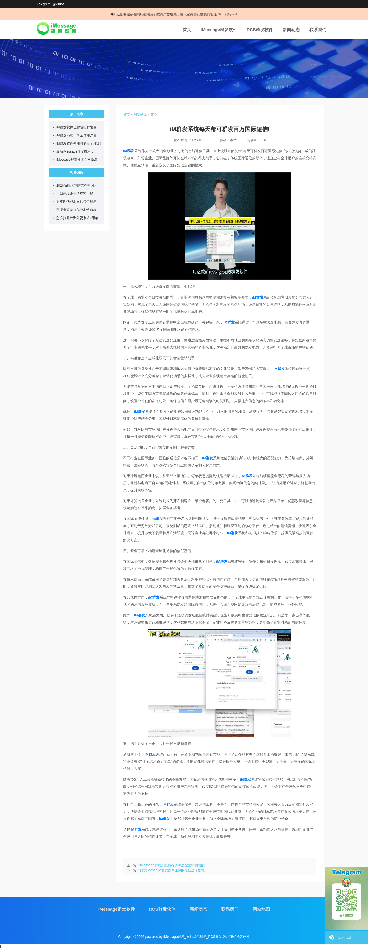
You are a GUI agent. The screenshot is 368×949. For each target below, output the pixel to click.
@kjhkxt (344, 937)
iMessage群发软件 (219, 29)
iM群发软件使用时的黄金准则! (78, 143)
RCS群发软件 (260, 29)
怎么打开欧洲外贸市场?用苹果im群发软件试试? (79, 218)
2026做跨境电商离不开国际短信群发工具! (79, 185)
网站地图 (261, 909)
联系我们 (317, 29)
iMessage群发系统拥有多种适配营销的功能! (172, 865)
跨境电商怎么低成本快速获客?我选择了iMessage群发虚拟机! (79, 210)
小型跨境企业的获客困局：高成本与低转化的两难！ (79, 193)
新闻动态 (291, 29)
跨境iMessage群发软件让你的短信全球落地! (172, 870)
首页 (187, 29)
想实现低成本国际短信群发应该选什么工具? (79, 202)
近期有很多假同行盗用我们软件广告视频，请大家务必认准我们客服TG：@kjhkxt (178, 14)
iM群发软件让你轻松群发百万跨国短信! (79, 127)
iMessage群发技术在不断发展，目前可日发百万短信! (79, 159)
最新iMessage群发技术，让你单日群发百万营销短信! (79, 151)
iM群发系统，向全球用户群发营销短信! (79, 135)
